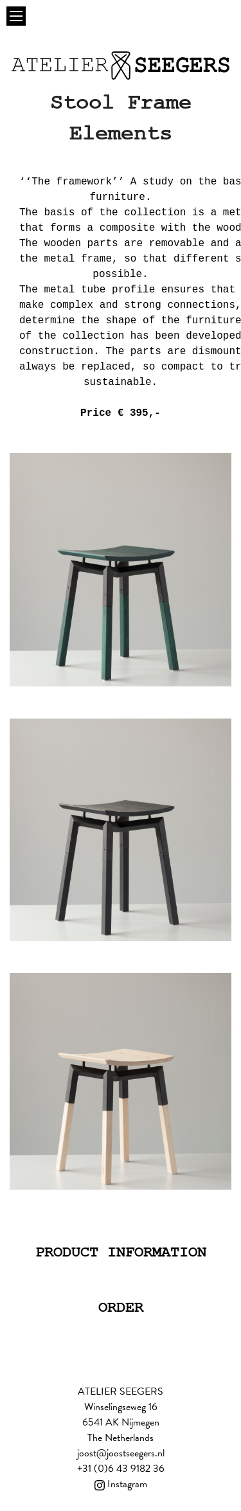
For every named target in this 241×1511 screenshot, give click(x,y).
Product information (120, 1252)
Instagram (120, 1484)
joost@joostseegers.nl (121, 1453)
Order (120, 1307)
